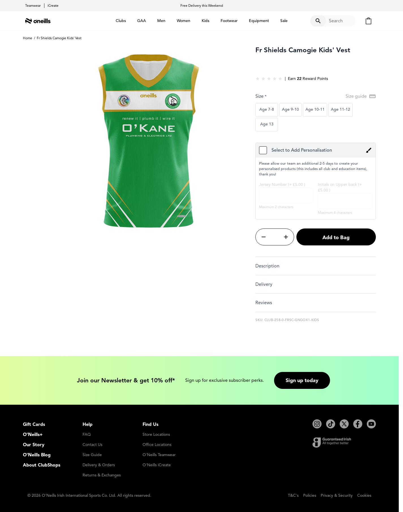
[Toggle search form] (332, 21)
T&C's (293, 495)
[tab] (315, 266)
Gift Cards (34, 424)
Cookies (364, 495)
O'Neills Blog (37, 455)
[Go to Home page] (38, 21)
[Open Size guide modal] (361, 96)
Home (27, 38)
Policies (309, 495)
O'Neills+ (33, 434)
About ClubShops (41, 465)
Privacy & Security (337, 495)
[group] (269, 79)
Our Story (33, 445)
